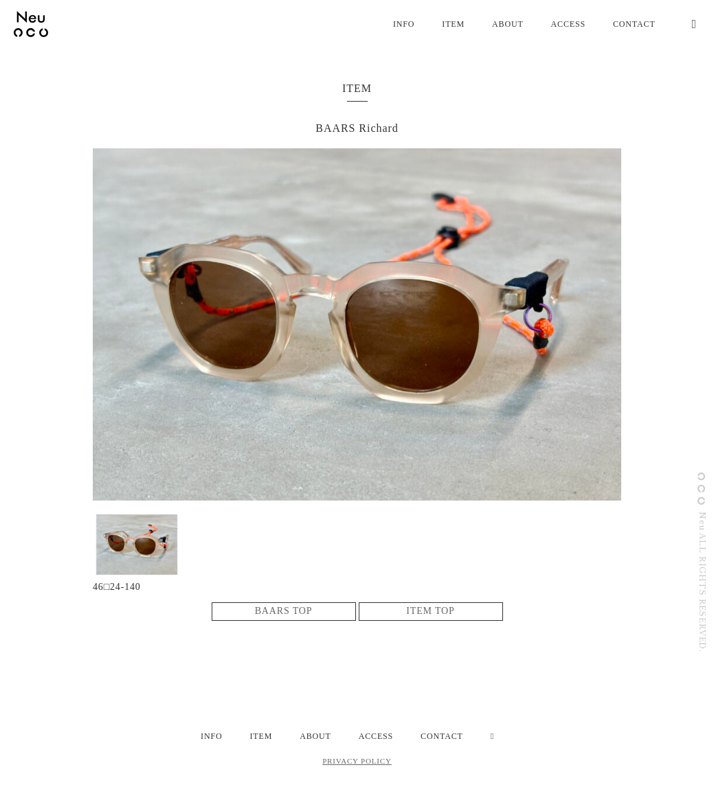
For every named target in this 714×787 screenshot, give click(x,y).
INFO (403, 24)
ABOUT (508, 24)
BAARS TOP (284, 611)
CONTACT (634, 24)
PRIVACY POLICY (357, 761)
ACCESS (568, 24)
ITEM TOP (430, 611)
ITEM (453, 24)
